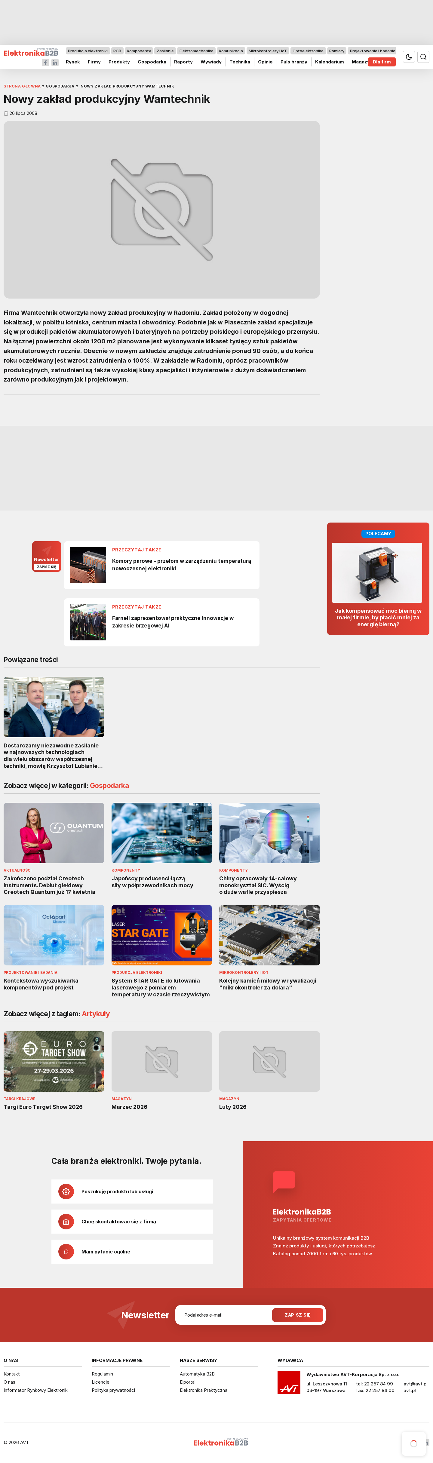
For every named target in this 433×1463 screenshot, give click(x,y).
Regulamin (102, 1374)
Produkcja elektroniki (88, 50)
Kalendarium (329, 62)
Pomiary (336, 50)
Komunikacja (231, 50)
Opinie (265, 62)
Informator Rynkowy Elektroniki (36, 1390)
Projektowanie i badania (372, 50)
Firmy (94, 62)
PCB (117, 50)
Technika (239, 62)
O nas (9, 1382)
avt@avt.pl (416, 1384)
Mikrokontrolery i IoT (268, 50)
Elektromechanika (196, 50)
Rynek (73, 62)
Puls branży (294, 62)
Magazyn (362, 62)
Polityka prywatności (113, 1390)
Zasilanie (165, 50)
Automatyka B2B (197, 1374)
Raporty (183, 62)
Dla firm (382, 62)
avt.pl (410, 1390)
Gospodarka (152, 62)
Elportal (187, 1382)
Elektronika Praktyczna (203, 1390)
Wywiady (211, 62)
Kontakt (12, 1374)
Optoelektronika (308, 50)
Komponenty (139, 50)
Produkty (119, 62)
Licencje (100, 1382)
